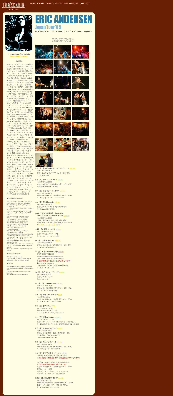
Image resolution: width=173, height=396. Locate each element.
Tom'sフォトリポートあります (49, 225)
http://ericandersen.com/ (18, 56)
